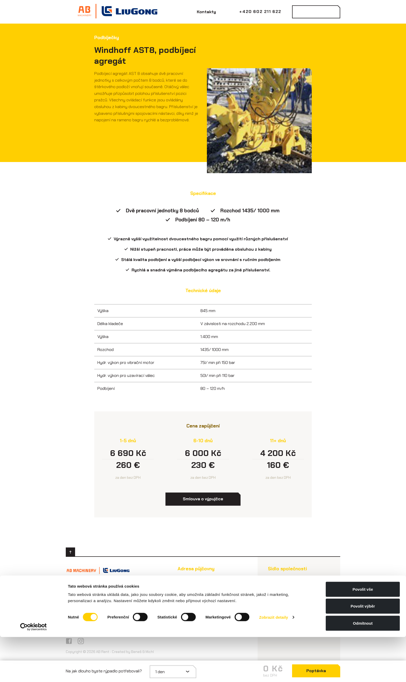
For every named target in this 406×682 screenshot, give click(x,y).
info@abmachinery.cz (96, 594)
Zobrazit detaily (273, 662)
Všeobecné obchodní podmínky (104, 618)
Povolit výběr (363, 651)
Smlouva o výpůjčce (92, 606)
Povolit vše (362, 634)
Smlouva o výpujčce (203, 499)
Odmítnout (363, 668)
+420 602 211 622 (260, 11)
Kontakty (206, 12)
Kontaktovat (316, 12)
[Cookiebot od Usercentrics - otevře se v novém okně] (33, 672)
